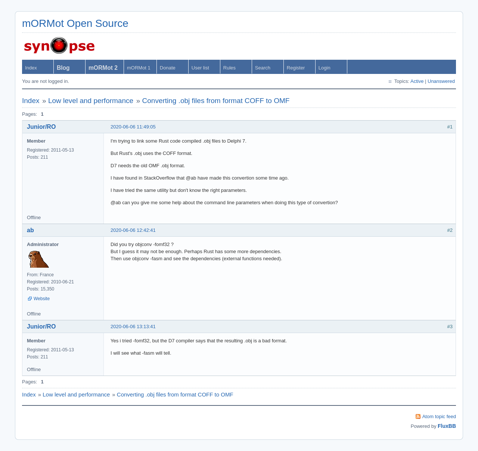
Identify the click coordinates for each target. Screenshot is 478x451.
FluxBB (447, 426)
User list (200, 68)
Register (296, 68)
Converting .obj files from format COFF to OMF (216, 101)
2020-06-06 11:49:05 (133, 127)
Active (416, 81)
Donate (168, 68)
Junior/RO (41, 127)
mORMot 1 (138, 68)
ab (30, 230)
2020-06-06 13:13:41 (133, 326)
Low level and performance (90, 101)
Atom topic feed (439, 416)
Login (324, 68)
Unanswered (441, 81)
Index (31, 68)
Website (42, 298)
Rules (229, 68)
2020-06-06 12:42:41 (133, 230)
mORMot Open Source (75, 23)
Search (262, 68)
